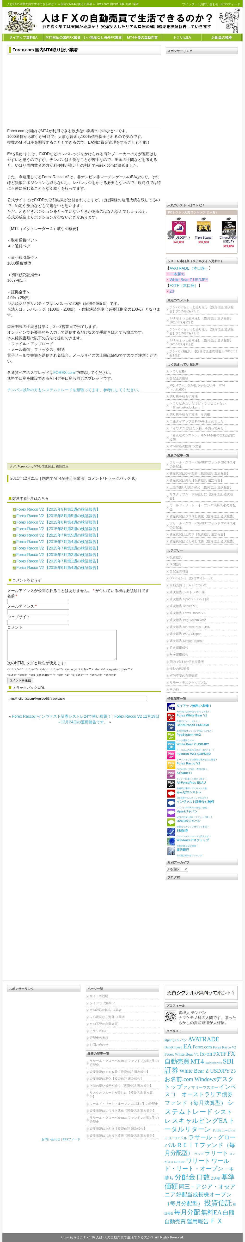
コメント (15, 627)
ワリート (198, 1161)
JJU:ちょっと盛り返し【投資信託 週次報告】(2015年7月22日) (201, 320)
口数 (203, 1177)
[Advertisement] (84, 91)
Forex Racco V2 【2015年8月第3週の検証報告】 (58, 529)
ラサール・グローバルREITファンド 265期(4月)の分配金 (203, 464)
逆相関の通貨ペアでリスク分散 (187, 785)
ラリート (216, 1153)
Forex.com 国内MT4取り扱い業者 (45, 49)
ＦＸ (216, 1221)
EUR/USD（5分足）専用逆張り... (188, 765)
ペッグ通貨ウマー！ (184, 737)
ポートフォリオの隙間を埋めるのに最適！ (192, 756)
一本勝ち (177, 274)
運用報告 (198, 1221)
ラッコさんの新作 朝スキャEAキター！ (191, 746)
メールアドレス (20, 606)
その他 (174, 689)
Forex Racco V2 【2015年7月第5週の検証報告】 (58, 535)
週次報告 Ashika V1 (183, 606)
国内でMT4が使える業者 (76, 4)
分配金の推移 (222, 37)
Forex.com (25, 466)
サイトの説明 (99, 996)
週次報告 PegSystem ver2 (188, 620)
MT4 (37, 466)
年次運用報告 (179, 654)
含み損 (215, 1178)
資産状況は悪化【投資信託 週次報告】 (197, 480)
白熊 (229, 1212)
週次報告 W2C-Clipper (185, 634)
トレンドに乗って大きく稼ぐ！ (187, 775)
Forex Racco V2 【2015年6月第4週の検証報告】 (58, 568)
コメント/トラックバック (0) (111, 478)
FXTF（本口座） (184, 286)
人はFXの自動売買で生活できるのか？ (32, 4)
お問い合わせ (209, 4)
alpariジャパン (176, 1040)
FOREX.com (64, 373)
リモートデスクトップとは (188, 682)
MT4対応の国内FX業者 (63, 37)
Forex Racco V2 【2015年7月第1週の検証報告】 (58, 561)
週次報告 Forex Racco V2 (187, 613)
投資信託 (176, 557)
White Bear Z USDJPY (189, 280)
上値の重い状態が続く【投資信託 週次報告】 (201, 487)
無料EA (211, 1212)
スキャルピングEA (199, 1120)
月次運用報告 (179, 648)
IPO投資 (175, 564)
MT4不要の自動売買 (142, 37)
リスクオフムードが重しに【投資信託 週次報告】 (201, 496)
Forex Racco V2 (224, 1047)
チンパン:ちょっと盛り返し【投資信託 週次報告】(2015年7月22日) (202, 331)
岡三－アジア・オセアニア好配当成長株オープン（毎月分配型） (200, 1195)
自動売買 (175, 1221)
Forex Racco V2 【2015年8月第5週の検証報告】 (58, 516)
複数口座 (62, 466)
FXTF (220, 1054)
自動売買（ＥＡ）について (188, 585)
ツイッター (190, 4)
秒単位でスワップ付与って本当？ (188, 823)
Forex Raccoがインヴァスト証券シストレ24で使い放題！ (61, 722)
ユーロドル (177, 1138)
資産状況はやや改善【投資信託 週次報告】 (200, 473)
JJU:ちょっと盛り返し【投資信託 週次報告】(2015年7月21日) (201, 342)
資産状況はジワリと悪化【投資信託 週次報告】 (203, 516)
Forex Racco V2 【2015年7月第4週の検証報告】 (58, 542)
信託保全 (48, 466)
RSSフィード (230, 4)
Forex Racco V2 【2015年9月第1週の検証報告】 (58, 509)
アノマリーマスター (201, 1087)
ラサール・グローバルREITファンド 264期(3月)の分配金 (203, 525)
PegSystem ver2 (213, 1062)
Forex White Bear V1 (182, 1054)
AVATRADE (203, 1039)
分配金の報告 (179, 571)
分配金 (185, 1177)
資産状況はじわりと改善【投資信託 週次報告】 (203, 541)
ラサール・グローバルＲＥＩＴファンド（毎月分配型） (200, 1145)
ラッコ (199, 1154)
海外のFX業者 (179, 668)
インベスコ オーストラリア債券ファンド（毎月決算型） (200, 1095)
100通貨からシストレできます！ (187, 794)
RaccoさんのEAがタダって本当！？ (189, 708)
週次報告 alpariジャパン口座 (189, 599)
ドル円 (216, 1130)
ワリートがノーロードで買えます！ (189, 833)
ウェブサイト (18, 617)
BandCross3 (173, 1047)
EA (187, 1046)
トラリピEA (182, 37)
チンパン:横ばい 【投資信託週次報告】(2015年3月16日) (203, 353)
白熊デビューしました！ (187, 717)
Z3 (172, 291)
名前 (11, 596)
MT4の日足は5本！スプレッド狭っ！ (190, 813)
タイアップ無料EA (23, 37)
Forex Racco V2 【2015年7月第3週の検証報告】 (58, 548)
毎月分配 (187, 1212)
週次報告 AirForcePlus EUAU (190, 627)
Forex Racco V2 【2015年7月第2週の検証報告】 (58, 555)
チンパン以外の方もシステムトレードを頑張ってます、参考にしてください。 (74, 390)
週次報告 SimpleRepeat (186, 641)
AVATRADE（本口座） (189, 268)
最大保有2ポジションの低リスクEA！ (190, 727)
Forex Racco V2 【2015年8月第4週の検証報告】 (58, 522)
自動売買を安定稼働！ (188, 842)
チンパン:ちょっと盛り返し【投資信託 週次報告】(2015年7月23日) (202, 309)
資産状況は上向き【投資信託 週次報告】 (198, 534)
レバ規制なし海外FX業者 (103, 37)
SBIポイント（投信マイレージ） (192, 578)
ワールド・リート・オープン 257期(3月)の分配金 (203, 507)
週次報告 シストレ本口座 (187, 592)
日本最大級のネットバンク (184, 852)
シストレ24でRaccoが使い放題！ (190, 804)
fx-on (206, 1054)
